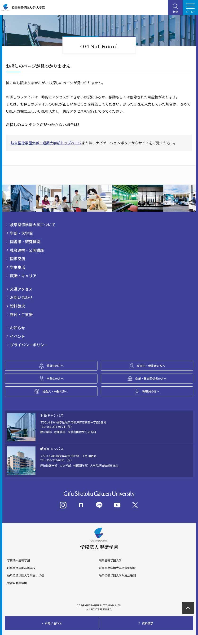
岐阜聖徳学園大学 (110, 560)
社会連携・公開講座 (27, 250)
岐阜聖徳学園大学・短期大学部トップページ (46, 142)
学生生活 (17, 267)
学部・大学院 (21, 233)
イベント (17, 336)
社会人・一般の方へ (55, 391)
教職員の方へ (150, 391)
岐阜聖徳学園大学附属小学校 (25, 575)
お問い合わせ (21, 297)
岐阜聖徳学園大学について (32, 224)
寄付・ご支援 (21, 314)
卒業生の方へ (55, 378)
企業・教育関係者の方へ (151, 378)
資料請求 (17, 306)
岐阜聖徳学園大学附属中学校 (117, 567)
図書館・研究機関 (25, 241)
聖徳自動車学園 (17, 583)
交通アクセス (21, 289)
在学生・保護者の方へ (151, 366)
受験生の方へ (55, 366)
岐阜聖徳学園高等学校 (21, 567)
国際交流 (17, 258)
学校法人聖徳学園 (18, 560)
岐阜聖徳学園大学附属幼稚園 (117, 575)
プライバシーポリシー (29, 345)
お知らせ (17, 328)
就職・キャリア (23, 276)
